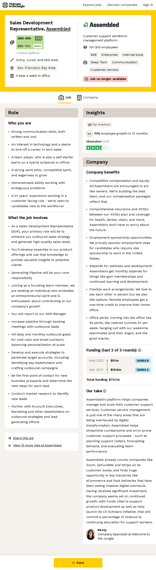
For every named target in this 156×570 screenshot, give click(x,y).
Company (87, 97)
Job (64, 97)
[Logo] (13, 5)
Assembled (58, 29)
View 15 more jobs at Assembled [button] (34, 445)
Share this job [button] (21, 438)
